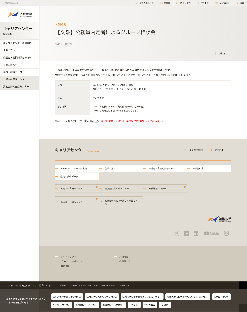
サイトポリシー (68, 257)
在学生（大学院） (61, 304)
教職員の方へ (126, 261)
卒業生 (134, 304)
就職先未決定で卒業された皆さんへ (121, 202)
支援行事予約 (125, 106)
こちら (95, 121)
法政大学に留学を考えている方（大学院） (188, 296)
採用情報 (123, 257)
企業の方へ (9, 50)
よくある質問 (196, 150)
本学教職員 (149, 304)
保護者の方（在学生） (86, 304)
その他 (165, 304)
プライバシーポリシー (72, 261)
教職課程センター (158, 188)
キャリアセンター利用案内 (17, 43)
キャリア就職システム (72, 202)
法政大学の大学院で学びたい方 (101, 296)
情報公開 (65, 266)
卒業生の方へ (10, 64)
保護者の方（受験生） (114, 304)
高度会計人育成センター (16, 86)
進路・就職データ (12, 72)
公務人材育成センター (15, 79)
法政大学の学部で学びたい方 (67, 296)
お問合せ (219, 150)
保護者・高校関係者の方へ (17, 57)
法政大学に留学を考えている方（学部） (142, 296)
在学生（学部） (221, 296)
